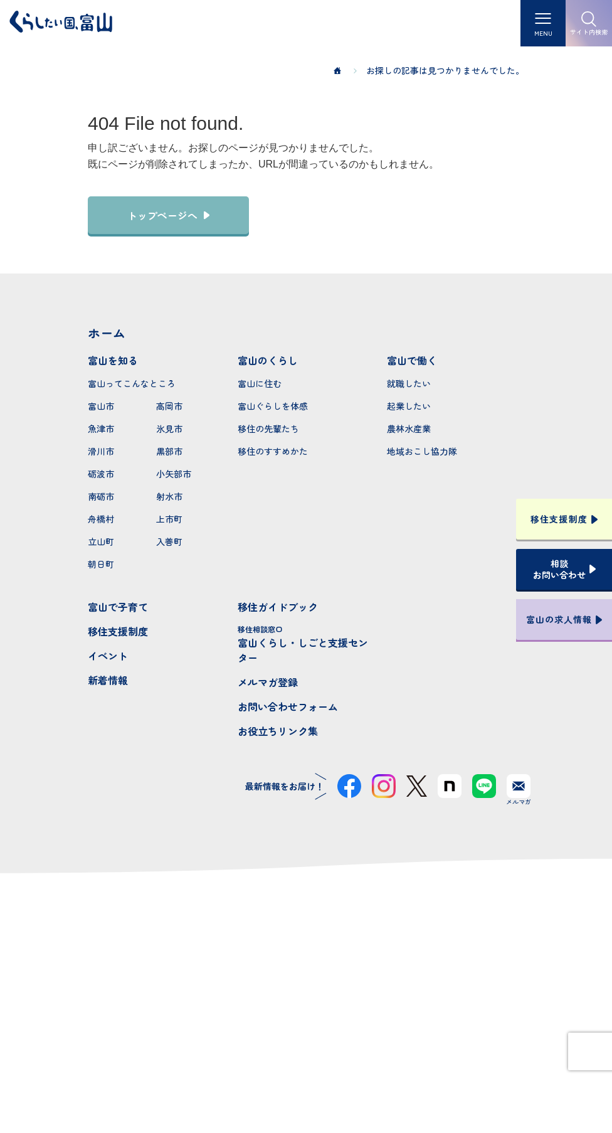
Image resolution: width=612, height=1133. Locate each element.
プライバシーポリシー (306, 1078)
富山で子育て (118, 606)
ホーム (106, 333)
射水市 (169, 496)
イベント (108, 655)
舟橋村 (101, 519)
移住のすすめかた (273, 451)
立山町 (101, 541)
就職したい (409, 383)
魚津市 (101, 428)
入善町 (169, 541)
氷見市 (169, 428)
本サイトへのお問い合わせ (306, 1012)
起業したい (409, 406)
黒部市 (169, 451)
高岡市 (169, 406)
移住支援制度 (118, 631)
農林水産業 (409, 428)
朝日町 (101, 564)
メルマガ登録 (268, 681)
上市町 (169, 519)
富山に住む (260, 383)
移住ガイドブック (278, 606)
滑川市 (101, 451)
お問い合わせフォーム (288, 706)
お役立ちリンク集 (278, 730)
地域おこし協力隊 (422, 451)
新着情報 (108, 680)
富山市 (101, 406)
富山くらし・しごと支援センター (306, 644)
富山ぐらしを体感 (273, 406)
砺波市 (101, 473)
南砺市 (101, 496)
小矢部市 (173, 473)
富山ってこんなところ (132, 383)
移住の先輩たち (268, 428)
